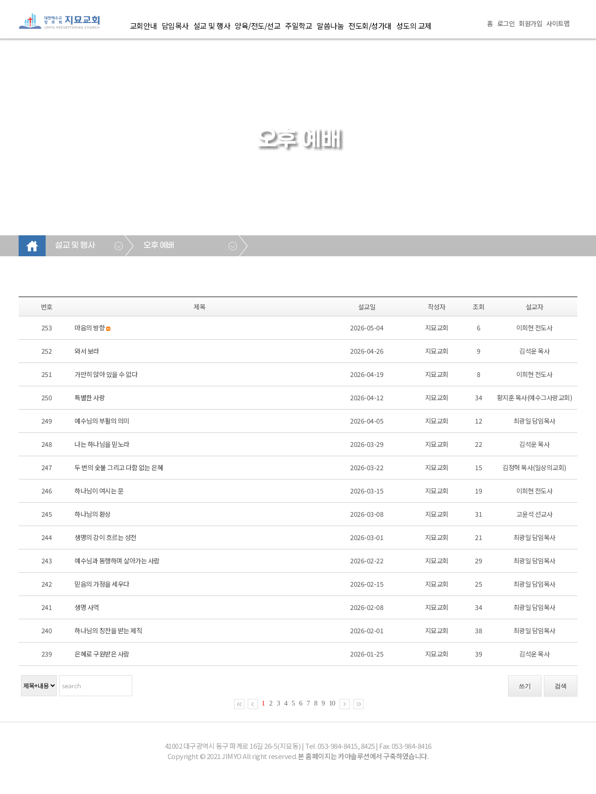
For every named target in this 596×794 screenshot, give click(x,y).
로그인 (506, 23)
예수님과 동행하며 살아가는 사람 (117, 560)
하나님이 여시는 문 (98, 490)
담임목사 (175, 25)
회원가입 (530, 23)
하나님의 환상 (92, 514)
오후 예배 (158, 245)
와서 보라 (86, 351)
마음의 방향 (89, 327)
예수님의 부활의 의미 (101, 420)
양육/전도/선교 (257, 25)
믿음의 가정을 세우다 (101, 584)
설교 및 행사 (211, 25)
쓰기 (525, 686)
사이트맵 (557, 23)
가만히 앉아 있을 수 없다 (105, 374)
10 (332, 703)
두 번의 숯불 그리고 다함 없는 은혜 (118, 467)
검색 (561, 686)
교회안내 (143, 25)
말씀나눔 (330, 25)
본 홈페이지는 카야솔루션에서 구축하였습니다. (363, 756)
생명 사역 (86, 607)
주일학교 (298, 25)
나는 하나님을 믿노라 (101, 444)
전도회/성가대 (370, 25)
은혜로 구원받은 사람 (101, 653)
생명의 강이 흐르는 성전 (105, 537)
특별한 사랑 (89, 397)
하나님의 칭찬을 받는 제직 (108, 630)
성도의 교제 (414, 25)
